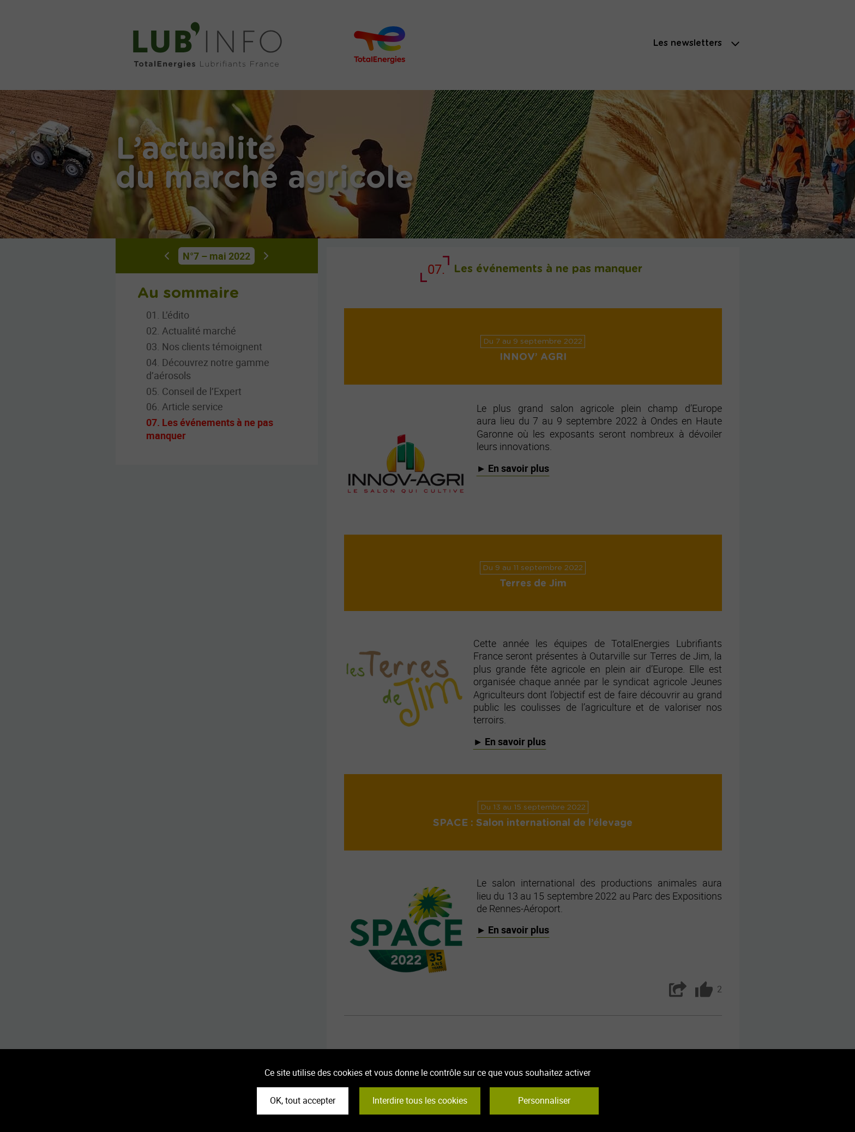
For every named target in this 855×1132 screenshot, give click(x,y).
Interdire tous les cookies (419, 1100)
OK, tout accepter (302, 1100)
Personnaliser (544, 1100)
